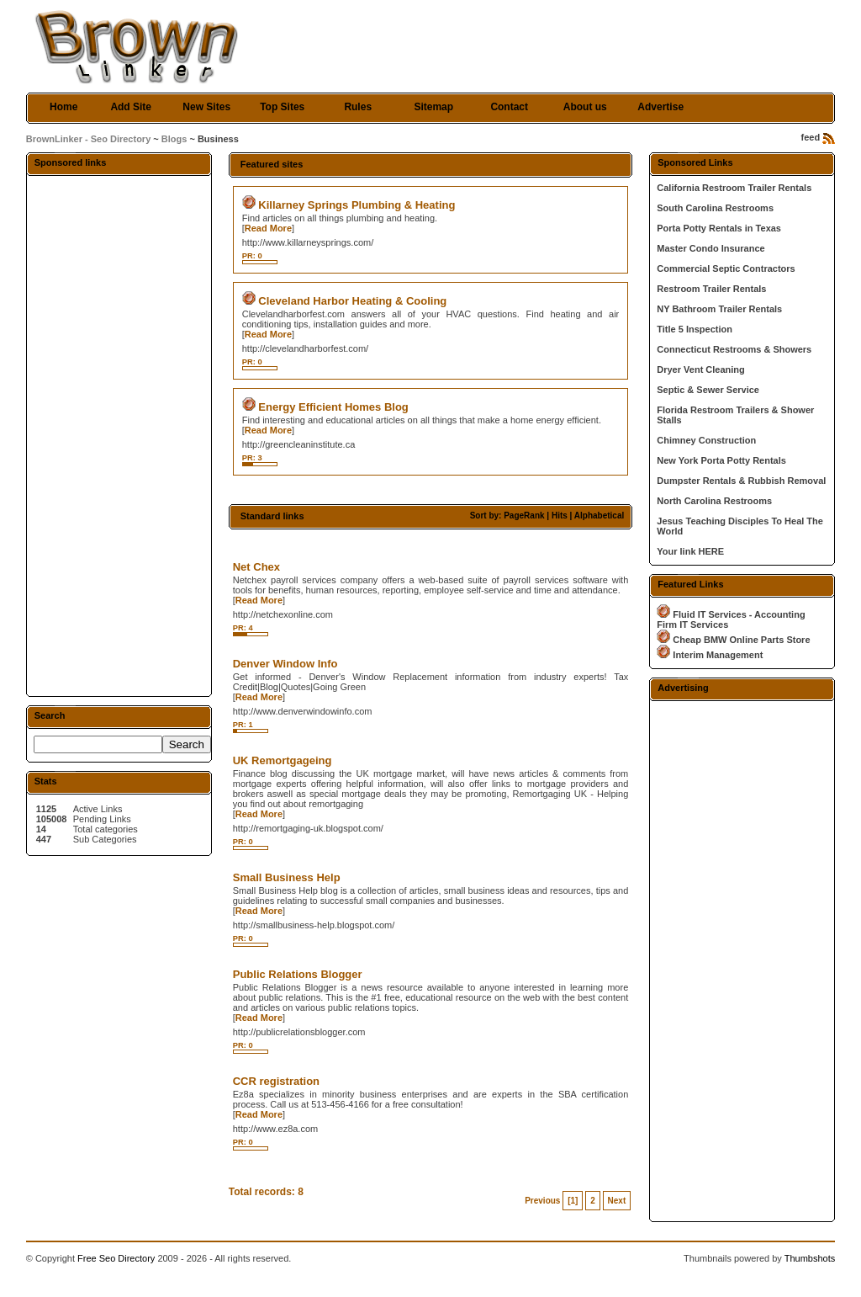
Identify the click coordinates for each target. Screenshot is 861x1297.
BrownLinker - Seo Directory (88, 139)
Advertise (660, 107)
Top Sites (282, 107)
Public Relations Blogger (297, 974)
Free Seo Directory (116, 1258)
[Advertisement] (118, 435)
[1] (573, 1200)
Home (63, 107)
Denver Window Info (285, 663)
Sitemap (433, 107)
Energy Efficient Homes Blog (333, 407)
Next (617, 1200)
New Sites (206, 107)
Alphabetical (599, 515)
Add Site (130, 107)
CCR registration (276, 1081)
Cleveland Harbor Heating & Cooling (352, 301)
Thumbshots (810, 1258)
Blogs (174, 139)
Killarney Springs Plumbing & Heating (356, 205)
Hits (560, 515)
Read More (268, 228)
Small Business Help (287, 877)
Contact (509, 107)
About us (585, 107)
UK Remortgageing (282, 760)
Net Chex (256, 567)
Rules (358, 107)
